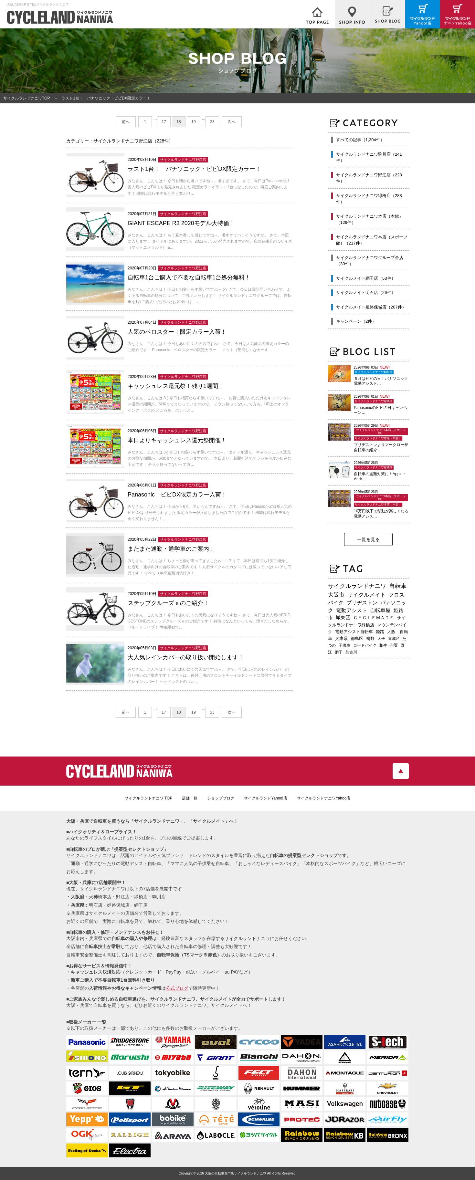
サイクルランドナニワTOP (26, 98)
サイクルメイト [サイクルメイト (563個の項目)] (366, 595)
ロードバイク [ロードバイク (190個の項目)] (364, 645)
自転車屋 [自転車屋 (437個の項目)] (380, 610)
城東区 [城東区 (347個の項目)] (343, 617)
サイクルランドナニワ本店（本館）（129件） (369, 219)
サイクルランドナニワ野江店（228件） (369, 178)
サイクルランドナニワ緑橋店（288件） (369, 198)
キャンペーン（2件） (356, 321)
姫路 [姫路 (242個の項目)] (380, 631)
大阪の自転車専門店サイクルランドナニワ (235, 1173)
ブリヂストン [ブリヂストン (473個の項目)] (361, 602)
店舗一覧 (189, 798)
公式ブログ (177, 988)
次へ (232, 122)
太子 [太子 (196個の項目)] (381, 638)
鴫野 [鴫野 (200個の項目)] (370, 638)
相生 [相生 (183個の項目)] (383, 645)
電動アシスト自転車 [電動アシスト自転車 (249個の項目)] (354, 631)
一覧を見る (368, 539)
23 (212, 122)
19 (193, 122)
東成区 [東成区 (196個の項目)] (394, 638)
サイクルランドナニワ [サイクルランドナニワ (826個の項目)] (357, 586)
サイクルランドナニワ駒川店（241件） (369, 157)
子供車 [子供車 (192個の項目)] (344, 645)
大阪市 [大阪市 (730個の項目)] (336, 594)
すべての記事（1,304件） (360, 139)
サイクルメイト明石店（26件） (365, 292)
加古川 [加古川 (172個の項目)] (351, 652)
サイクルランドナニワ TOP (149, 798)
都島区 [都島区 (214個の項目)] (357, 638)
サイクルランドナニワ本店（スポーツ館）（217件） (371, 240)
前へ (126, 122)
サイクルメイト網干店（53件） (365, 278)
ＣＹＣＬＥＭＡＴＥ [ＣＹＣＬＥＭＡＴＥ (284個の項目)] (373, 617)
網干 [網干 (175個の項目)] (339, 652)
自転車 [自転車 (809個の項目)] (397, 586)
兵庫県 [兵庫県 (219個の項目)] (341, 638)
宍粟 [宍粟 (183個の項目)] (394, 645)
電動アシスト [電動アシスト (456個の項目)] (351, 610)
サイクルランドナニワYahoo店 (324, 798)
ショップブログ (220, 798)
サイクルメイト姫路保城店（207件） (371, 307)
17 (164, 122)
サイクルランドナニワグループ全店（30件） (369, 260)
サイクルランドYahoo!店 (265, 798)
